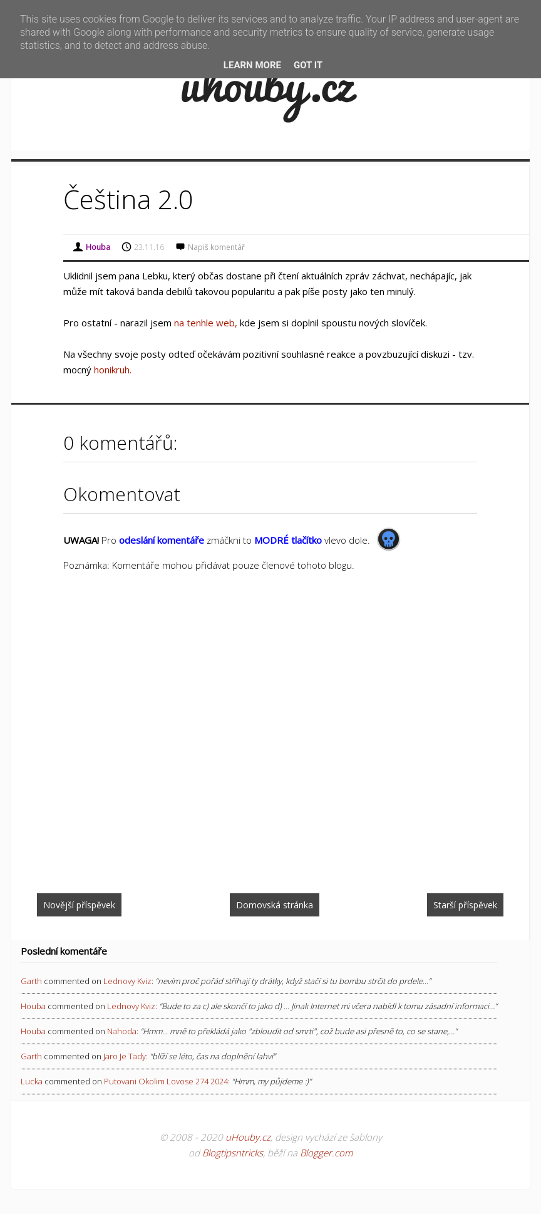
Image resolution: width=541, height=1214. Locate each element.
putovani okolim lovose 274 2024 (166, 1081)
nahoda (122, 1031)
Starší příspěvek (465, 905)
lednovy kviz (127, 981)
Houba (33, 1006)
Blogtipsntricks (232, 1152)
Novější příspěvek (79, 905)
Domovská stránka (274, 905)
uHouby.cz (247, 1137)
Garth (31, 981)
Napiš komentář (216, 247)
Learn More (252, 65)
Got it (308, 65)
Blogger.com (326, 1152)
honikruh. (112, 369)
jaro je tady (124, 1056)
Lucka (32, 1081)
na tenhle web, (205, 322)
